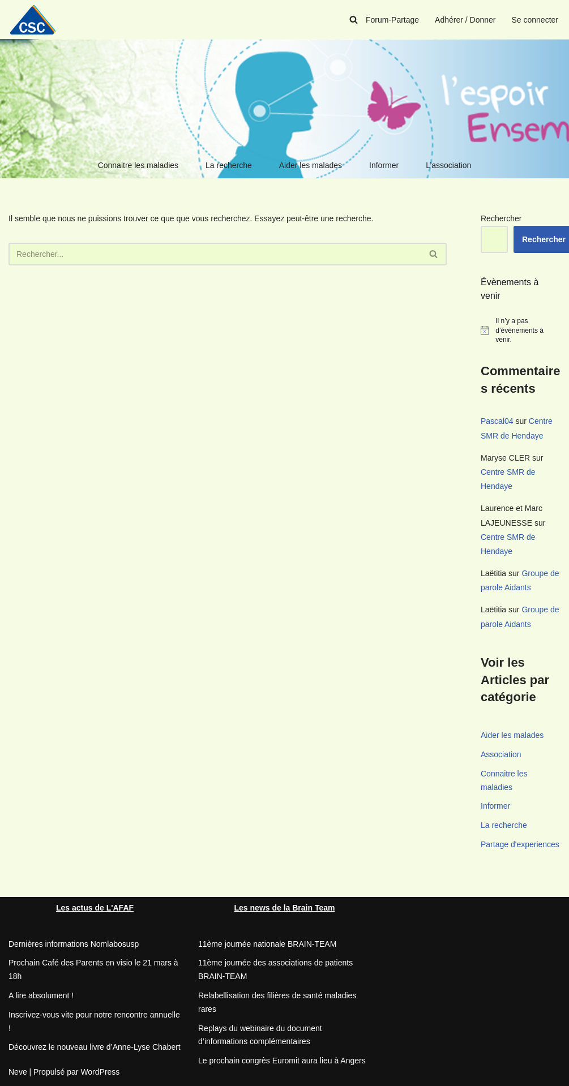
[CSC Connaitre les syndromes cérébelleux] (36, 20)
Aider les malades (310, 165)
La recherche (229, 165)
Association (501, 754)
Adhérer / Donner (465, 19)
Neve (17, 1071)
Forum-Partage (392, 19)
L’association (448, 165)
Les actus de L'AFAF (95, 907)
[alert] (521, 330)
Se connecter (535, 19)
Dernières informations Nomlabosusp (73, 943)
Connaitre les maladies (138, 165)
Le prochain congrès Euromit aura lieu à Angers (282, 1060)
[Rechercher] (353, 19)
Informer (384, 165)
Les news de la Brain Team (284, 907)
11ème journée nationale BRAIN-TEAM (267, 943)
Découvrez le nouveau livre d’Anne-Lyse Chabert (94, 1046)
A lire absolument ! (41, 995)
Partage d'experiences (520, 844)
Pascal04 (497, 421)
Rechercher (501, 218)
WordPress (99, 1071)
